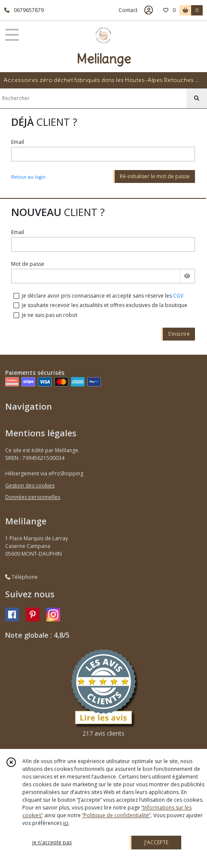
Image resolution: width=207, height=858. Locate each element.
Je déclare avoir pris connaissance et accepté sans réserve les (102, 295)
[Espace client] (148, 10)
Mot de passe (27, 264)
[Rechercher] (196, 98)
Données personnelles (32, 497)
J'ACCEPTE (156, 842)
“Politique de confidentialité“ (116, 815)
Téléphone (21, 577)
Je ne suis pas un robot (49, 315)
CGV (178, 295)
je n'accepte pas (52, 842)
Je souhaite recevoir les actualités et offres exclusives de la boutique (104, 305)
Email (17, 142)
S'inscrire (179, 334)
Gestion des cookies (30, 485)
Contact (128, 10)
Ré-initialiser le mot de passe (155, 176)
